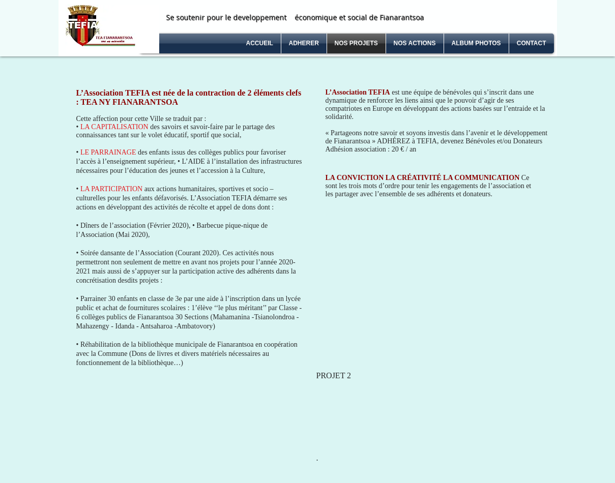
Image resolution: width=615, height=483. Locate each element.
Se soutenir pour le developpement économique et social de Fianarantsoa (295, 17)
